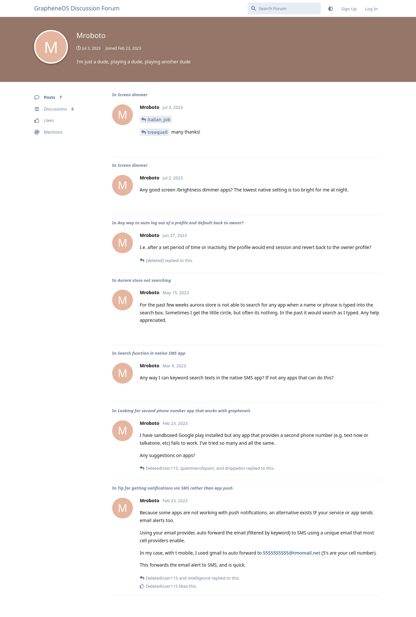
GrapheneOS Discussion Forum (77, 8)
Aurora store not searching (144, 280)
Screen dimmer (133, 95)
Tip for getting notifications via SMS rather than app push (175, 488)
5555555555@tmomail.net (291, 553)
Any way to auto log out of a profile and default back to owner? (180, 223)
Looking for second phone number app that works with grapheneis (184, 411)
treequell (158, 132)
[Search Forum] (284, 8)
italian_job (159, 119)
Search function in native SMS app (151, 353)
